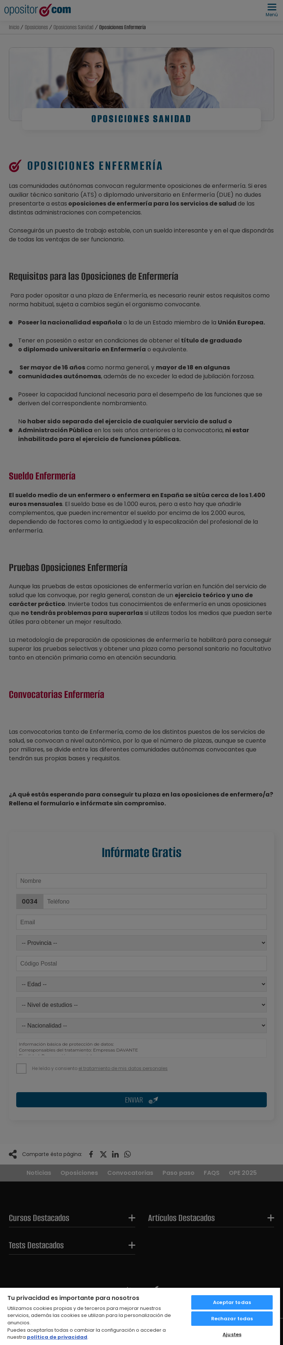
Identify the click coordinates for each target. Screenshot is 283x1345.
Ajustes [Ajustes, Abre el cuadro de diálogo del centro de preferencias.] (232, 1334)
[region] (140, 1316)
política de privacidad (57, 1337)
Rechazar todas (232, 1318)
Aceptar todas (232, 1302)
